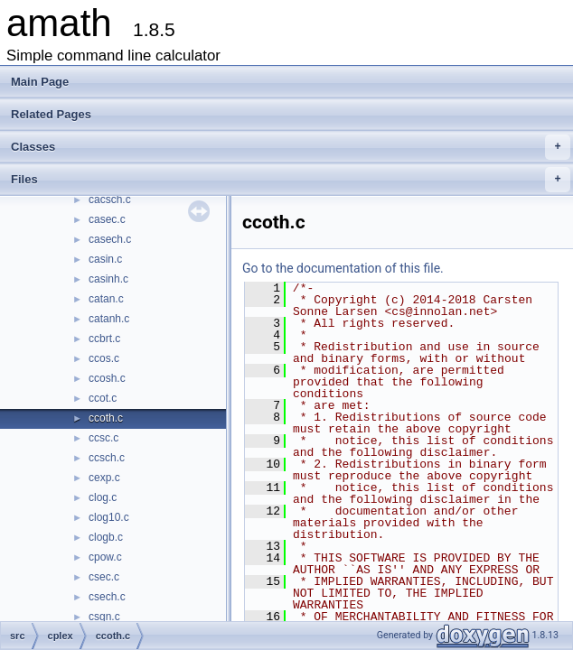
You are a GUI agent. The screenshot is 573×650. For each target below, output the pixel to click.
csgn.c (104, 616)
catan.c (106, 298)
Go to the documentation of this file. (343, 268)
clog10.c (109, 517)
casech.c (110, 239)
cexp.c (104, 477)
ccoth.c (106, 418)
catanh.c (109, 318)
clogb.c (106, 537)
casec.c (107, 219)
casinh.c (108, 279)
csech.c (107, 596)
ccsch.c (107, 457)
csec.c (104, 577)
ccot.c (103, 398)
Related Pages (51, 114)
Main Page (40, 81)
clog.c (103, 497)
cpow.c (105, 557)
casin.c (105, 259)
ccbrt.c (104, 338)
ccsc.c (103, 438)
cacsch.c (110, 199)
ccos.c (104, 358)
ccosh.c (107, 378)
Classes (290, 147)
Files (290, 179)
